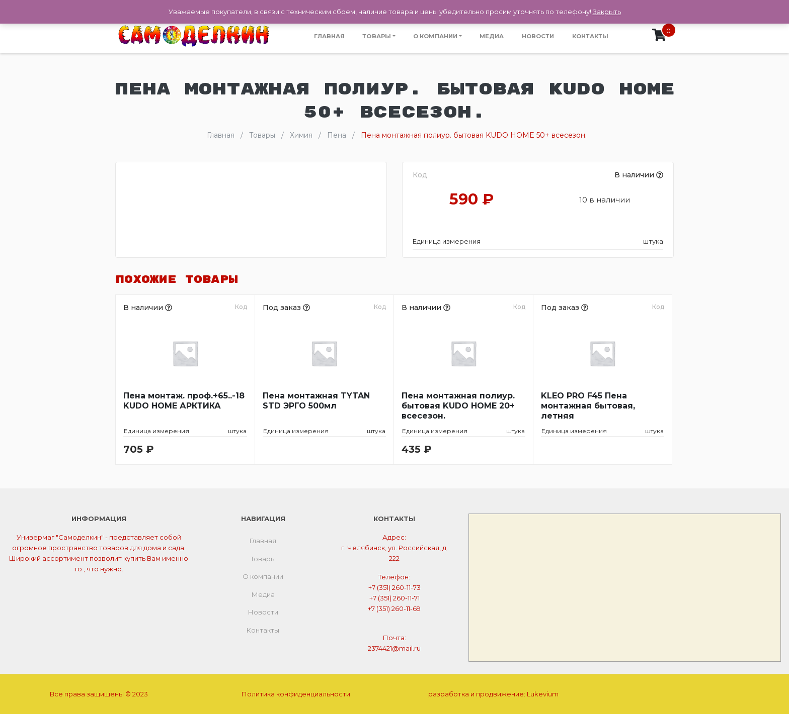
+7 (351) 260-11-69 (394, 608)
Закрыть (607, 12)
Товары (376, 36)
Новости (538, 36)
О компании (435, 36)
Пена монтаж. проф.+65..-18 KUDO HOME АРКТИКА (184, 401)
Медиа (492, 36)
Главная (329, 36)
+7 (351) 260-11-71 (394, 598)
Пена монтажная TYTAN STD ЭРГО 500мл (316, 401)
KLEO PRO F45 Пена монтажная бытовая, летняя (588, 406)
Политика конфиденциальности (296, 694)
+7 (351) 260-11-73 (394, 587)
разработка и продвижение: (493, 694)
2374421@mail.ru (394, 648)
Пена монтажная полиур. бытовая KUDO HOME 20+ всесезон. (458, 406)
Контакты (590, 36)
